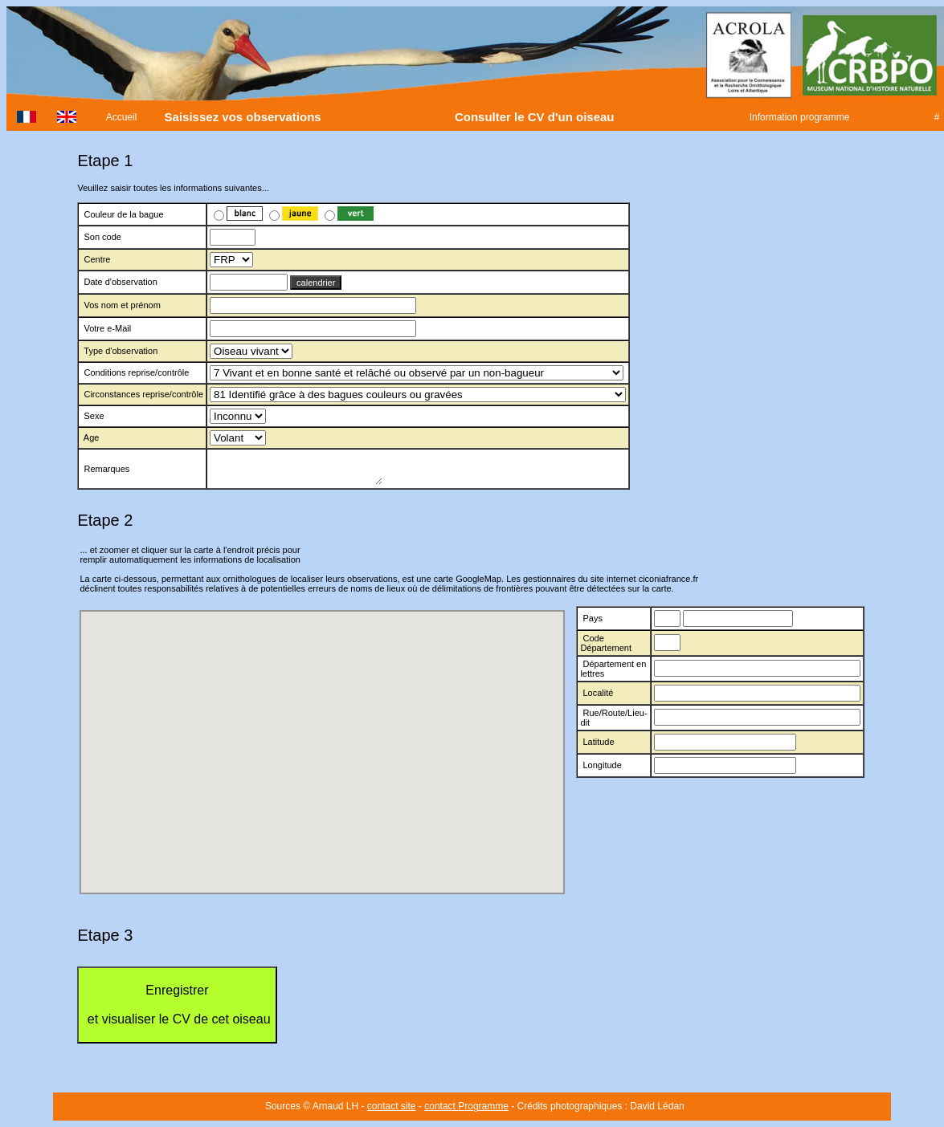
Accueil (121, 117)
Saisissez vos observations (242, 117)
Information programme (799, 117)
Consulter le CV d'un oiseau (535, 117)
